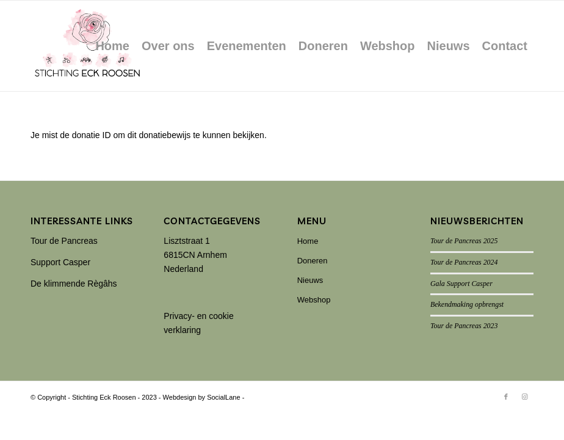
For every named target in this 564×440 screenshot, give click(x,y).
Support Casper (60, 262)
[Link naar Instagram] (524, 396)
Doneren (312, 260)
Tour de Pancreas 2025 (463, 241)
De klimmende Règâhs (74, 283)
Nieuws (310, 280)
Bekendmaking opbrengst (467, 304)
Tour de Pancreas (64, 241)
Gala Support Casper (461, 283)
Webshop (314, 299)
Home (308, 241)
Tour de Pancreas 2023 (463, 325)
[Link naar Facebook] (506, 396)
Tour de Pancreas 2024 (463, 262)
